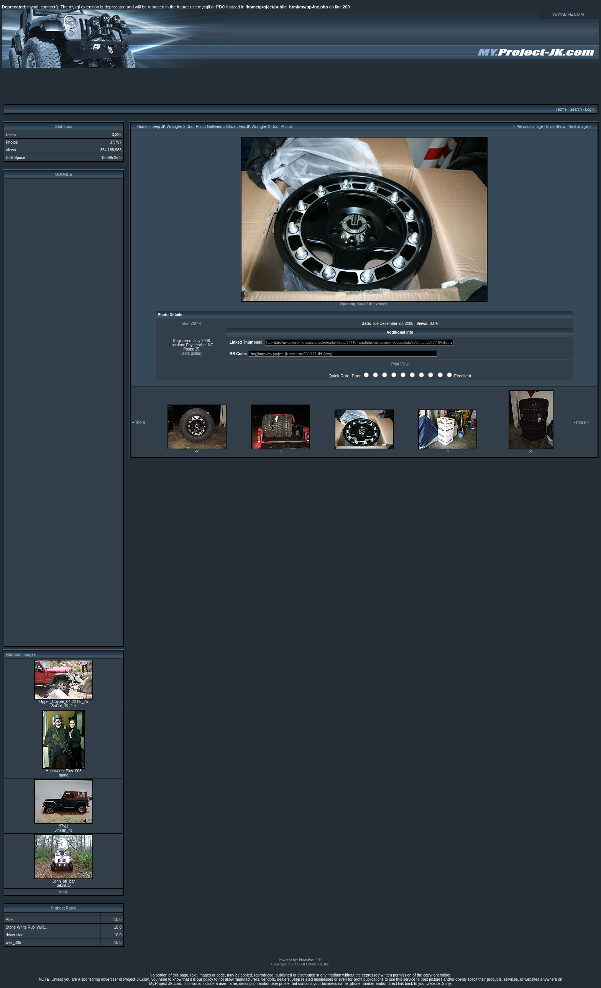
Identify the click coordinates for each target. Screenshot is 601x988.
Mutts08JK (191, 323)
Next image (578, 127)
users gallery (191, 353)
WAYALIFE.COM (568, 14)
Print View (400, 364)
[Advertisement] (300, 85)
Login (589, 109)
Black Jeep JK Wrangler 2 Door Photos (259, 127)
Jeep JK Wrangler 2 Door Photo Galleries (187, 127)
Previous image (529, 127)
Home (561, 109)
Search (576, 109)
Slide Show (555, 127)
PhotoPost (307, 960)
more (63, 892)
